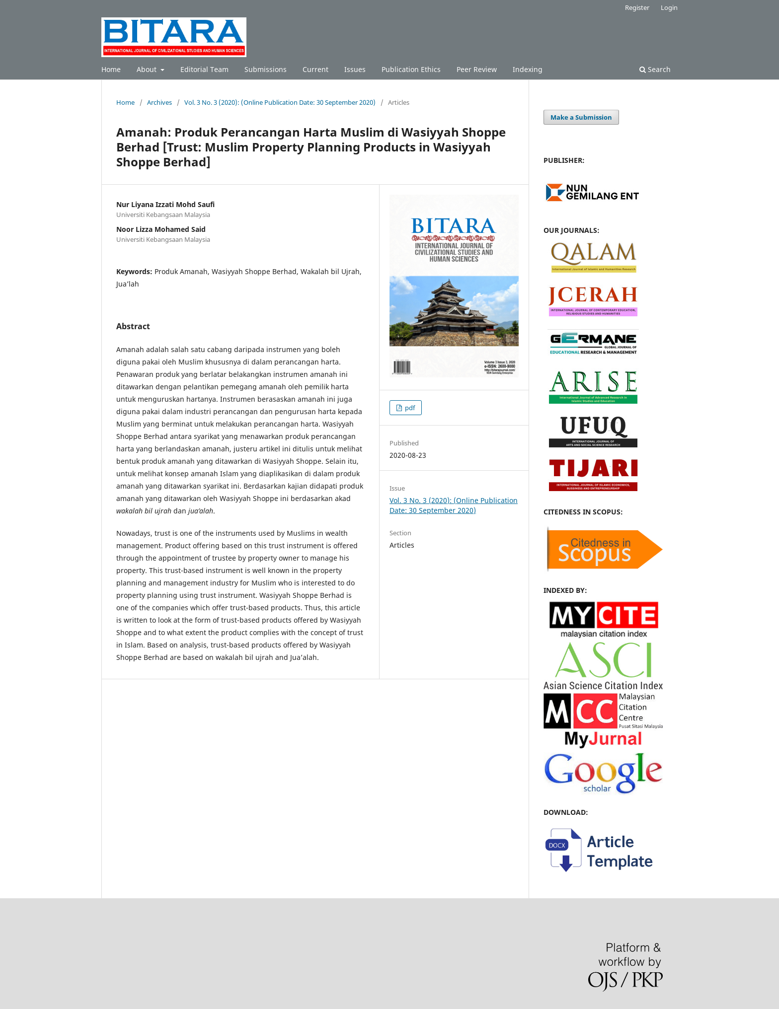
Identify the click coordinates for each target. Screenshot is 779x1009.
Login (669, 7)
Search (655, 69)
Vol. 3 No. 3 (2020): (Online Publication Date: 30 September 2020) (280, 102)
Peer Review (477, 69)
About (147, 69)
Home (111, 69)
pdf (409, 407)
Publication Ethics (411, 69)
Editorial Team (204, 69)
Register (637, 7)
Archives (159, 102)
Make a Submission (581, 117)
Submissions (265, 69)
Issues (355, 69)
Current (315, 69)
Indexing (528, 69)
